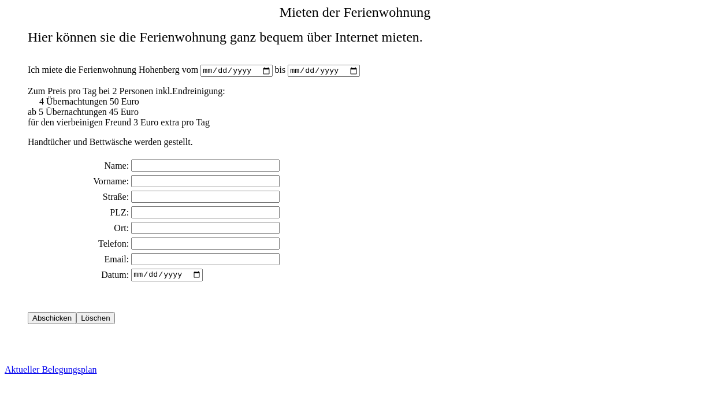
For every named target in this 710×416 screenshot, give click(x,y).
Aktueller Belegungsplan (51, 372)
